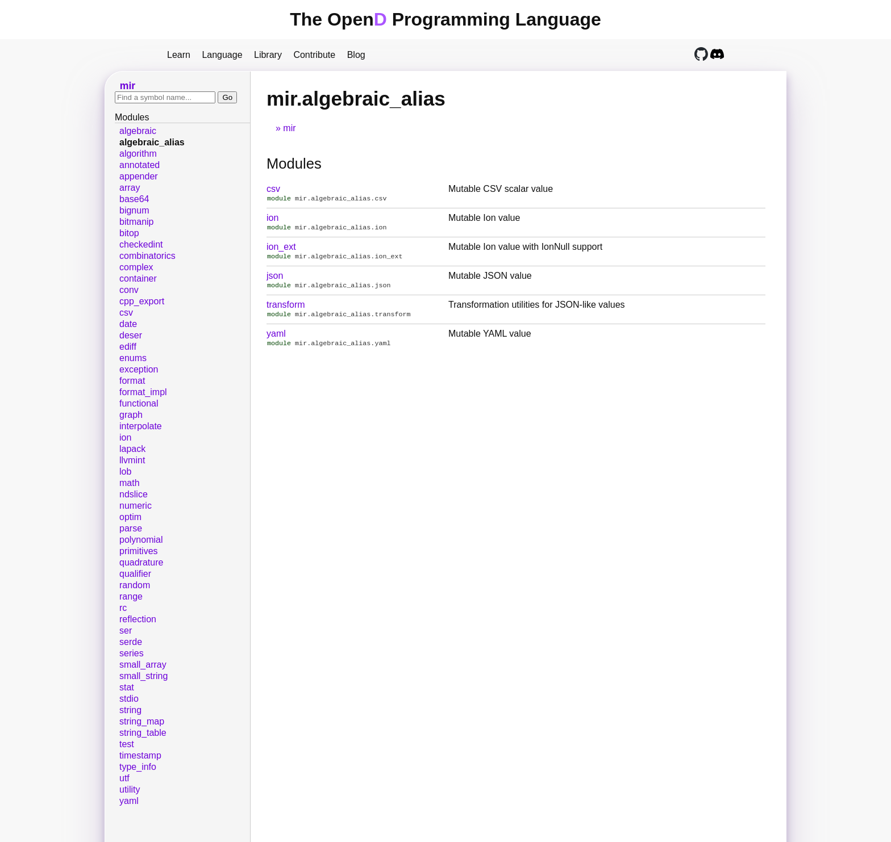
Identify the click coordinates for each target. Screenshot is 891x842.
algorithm (138, 153)
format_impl (143, 392)
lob (125, 471)
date (128, 324)
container (138, 278)
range (131, 596)
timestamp (140, 755)
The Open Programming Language (445, 19)
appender (138, 176)
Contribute (314, 55)
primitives (138, 551)
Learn (178, 55)
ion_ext (281, 249)
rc (123, 608)
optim (130, 517)
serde (130, 642)
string (130, 710)
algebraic (137, 131)
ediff (127, 346)
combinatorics (147, 256)
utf (124, 778)
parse (130, 528)
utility (129, 789)
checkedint (141, 244)
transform (286, 309)
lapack (132, 449)
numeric (135, 505)
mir (289, 128)
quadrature (141, 562)
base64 (134, 199)
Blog (356, 55)
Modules (294, 163)
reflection (137, 619)
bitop (129, 233)
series (131, 653)
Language (222, 55)
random (134, 585)
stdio (129, 698)
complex (136, 267)
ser (125, 630)
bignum (134, 210)
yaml (276, 339)
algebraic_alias (152, 142)
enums (133, 358)
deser (130, 335)
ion (272, 219)
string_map (141, 721)
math (129, 483)
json (275, 279)
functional (139, 403)
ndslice (133, 494)
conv (129, 290)
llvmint (132, 460)
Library (268, 55)
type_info (137, 767)
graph (131, 415)
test (126, 744)
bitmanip (136, 222)
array (129, 187)
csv (273, 189)
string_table (142, 733)
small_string (143, 676)
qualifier (135, 574)
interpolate (140, 426)
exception (139, 369)
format (132, 381)
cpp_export (141, 301)
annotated (139, 165)
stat (126, 687)
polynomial (141, 539)
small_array (142, 664)
